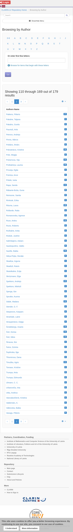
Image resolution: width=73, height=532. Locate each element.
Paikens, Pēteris (13, 114)
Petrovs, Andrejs (13, 135)
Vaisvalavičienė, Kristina (16, 398)
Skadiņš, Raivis (12, 266)
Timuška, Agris (12, 362)
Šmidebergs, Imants (14, 327)
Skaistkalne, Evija (13, 271)
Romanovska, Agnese (15, 215)
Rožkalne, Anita (12, 231)
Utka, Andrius (12, 393)
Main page (11, 468)
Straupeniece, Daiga (15, 322)
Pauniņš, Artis (12, 129)
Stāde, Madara (12, 302)
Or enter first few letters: (19, 56)
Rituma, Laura (12, 205)
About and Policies (14, 480)
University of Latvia (14, 447)
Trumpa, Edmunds (14, 377)
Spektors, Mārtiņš (13, 286)
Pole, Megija (11, 155)
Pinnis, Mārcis (12, 140)
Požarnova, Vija (13, 160)
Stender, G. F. (12, 307)
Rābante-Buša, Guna (15, 190)
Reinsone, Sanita (13, 195)
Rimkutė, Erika (12, 200)
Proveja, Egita (12, 170)
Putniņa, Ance (12, 175)
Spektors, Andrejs (13, 281)
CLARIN (10, 490)
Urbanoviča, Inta (13, 388)
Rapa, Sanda (11, 185)
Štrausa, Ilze (11, 342)
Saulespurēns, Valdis (15, 246)
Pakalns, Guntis (13, 124)
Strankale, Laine (13, 317)
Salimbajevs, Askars (14, 241)
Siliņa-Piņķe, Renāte (15, 256)
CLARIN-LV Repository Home (14, 10)
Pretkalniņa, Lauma (14, 165)
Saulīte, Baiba (12, 251)
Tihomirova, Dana (13, 357)
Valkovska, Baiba (13, 408)
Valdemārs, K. (12, 403)
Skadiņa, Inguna (13, 261)
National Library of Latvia (17, 458)
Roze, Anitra (11, 221)
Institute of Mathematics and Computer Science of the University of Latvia (36, 441)
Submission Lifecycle (15, 474)
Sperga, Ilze (11, 291)
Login (4, 2)
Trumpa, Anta (12, 372)
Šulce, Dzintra (12, 347)
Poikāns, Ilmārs (12, 145)
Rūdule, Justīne (12, 236)
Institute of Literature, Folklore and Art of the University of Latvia (32, 444)
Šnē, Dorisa (11, 332)
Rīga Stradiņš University (16, 450)
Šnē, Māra (10, 337)
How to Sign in (12, 493)
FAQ (8, 477)
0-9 (8, 38)
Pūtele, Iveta (11, 180)
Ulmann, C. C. (12, 383)
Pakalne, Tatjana (13, 119)
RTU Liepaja (11, 453)
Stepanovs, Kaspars (14, 312)
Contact (10, 471)
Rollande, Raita (12, 210)
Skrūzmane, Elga (13, 276)
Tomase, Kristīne (13, 367)
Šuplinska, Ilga (12, 352)
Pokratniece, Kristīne (15, 150)
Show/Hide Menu (36, 21)
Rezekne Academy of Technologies (20, 456)
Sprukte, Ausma (13, 296)
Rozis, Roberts (12, 226)
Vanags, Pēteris (13, 413)
